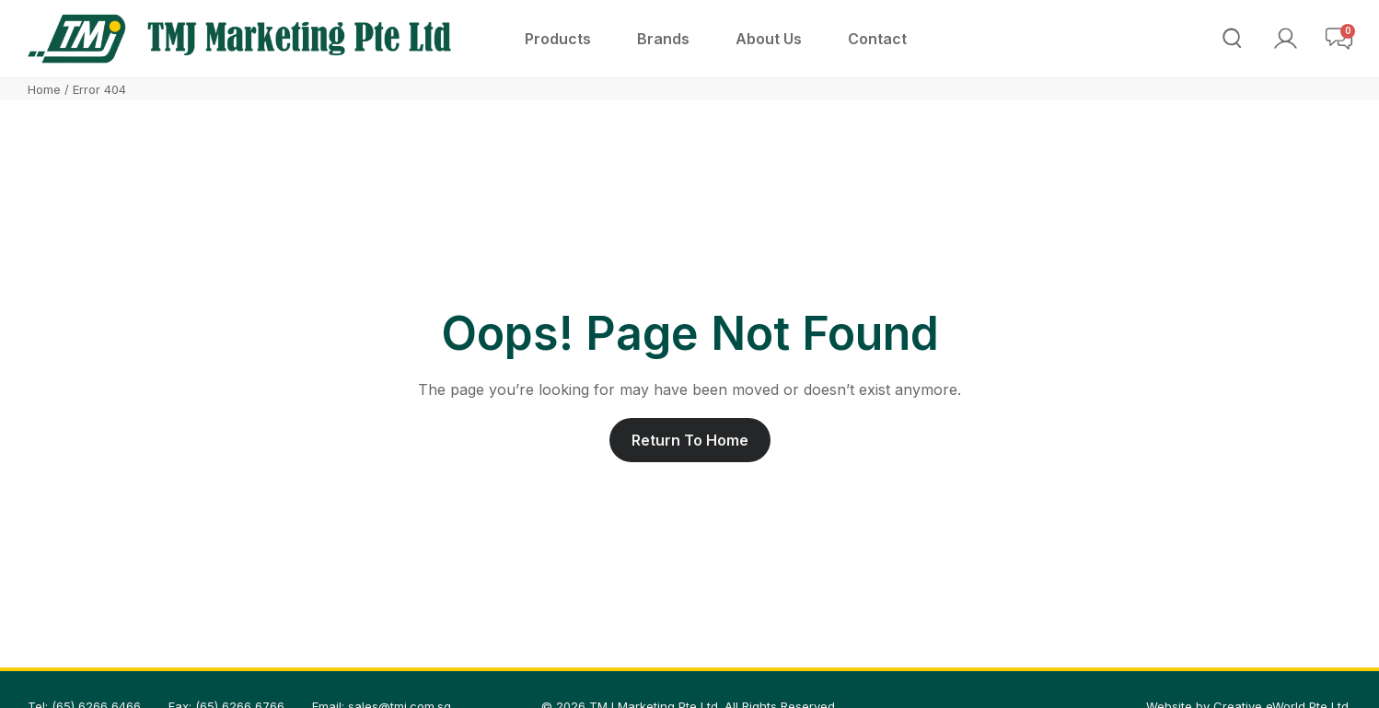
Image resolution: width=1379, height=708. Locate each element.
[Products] (558, 39)
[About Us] (769, 39)
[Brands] (663, 39)
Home (44, 89)
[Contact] (877, 39)
